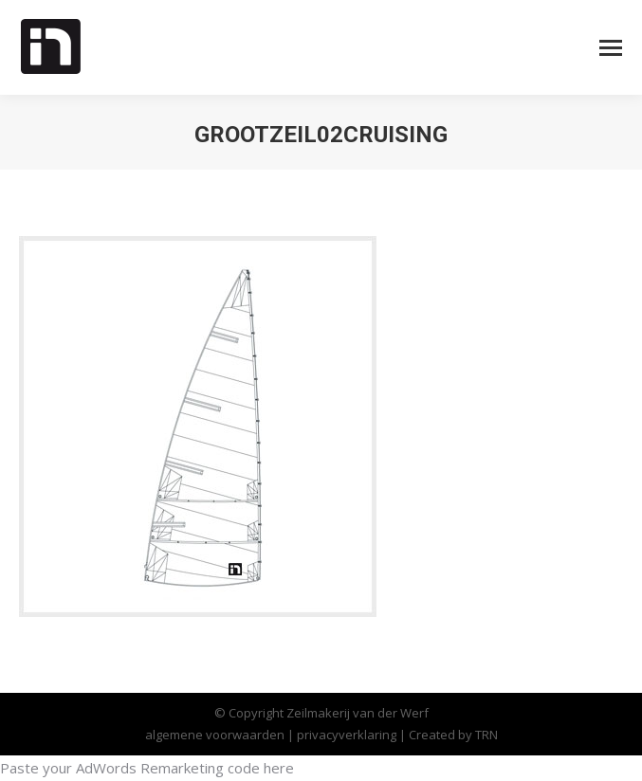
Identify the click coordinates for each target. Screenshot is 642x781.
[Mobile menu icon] (610, 48)
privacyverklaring (348, 734)
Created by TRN (453, 734)
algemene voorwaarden (214, 734)
